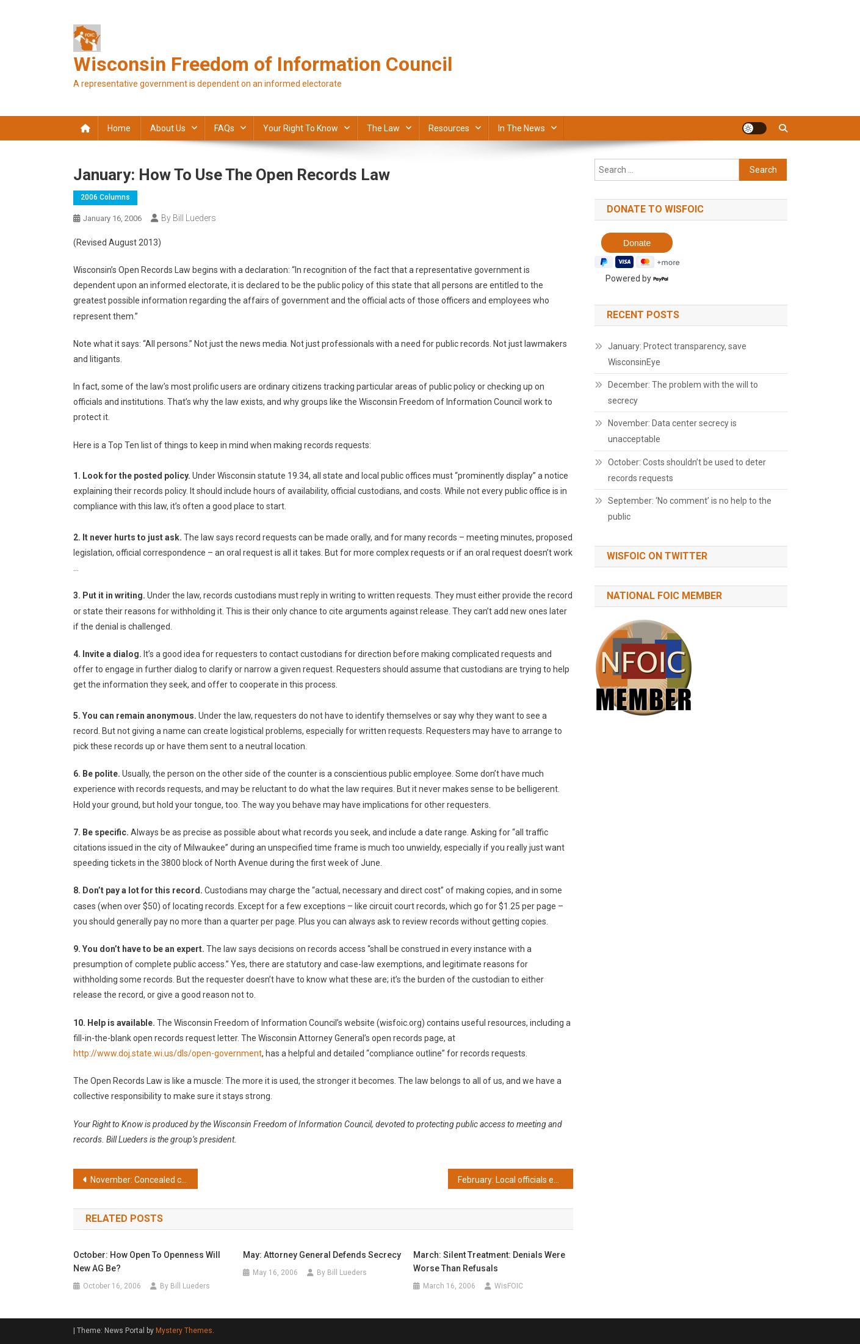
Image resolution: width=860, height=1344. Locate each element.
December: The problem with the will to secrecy (683, 392)
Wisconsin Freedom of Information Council (262, 64)
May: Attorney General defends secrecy (322, 1255)
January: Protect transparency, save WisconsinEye (677, 354)
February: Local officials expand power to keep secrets (515, 1180)
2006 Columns (105, 197)
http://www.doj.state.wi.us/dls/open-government (167, 1053)
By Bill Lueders (188, 218)
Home (119, 128)
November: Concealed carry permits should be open (144, 1180)
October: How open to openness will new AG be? (146, 1261)
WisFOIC (508, 1286)
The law (383, 128)
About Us (168, 128)
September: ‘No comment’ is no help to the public (689, 508)
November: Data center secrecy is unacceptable (672, 431)
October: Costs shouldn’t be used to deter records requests (687, 470)
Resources (448, 128)
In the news (521, 128)
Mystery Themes (184, 1330)
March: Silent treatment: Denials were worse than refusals (489, 1261)
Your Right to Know (300, 128)
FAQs (224, 128)
